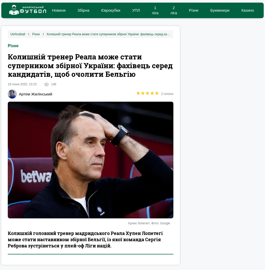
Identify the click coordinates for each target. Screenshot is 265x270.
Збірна (83, 10)
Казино (247, 10)
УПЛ (136, 10)
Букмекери (220, 10)
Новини (58, 10)
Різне (193, 10)
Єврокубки (110, 10)
